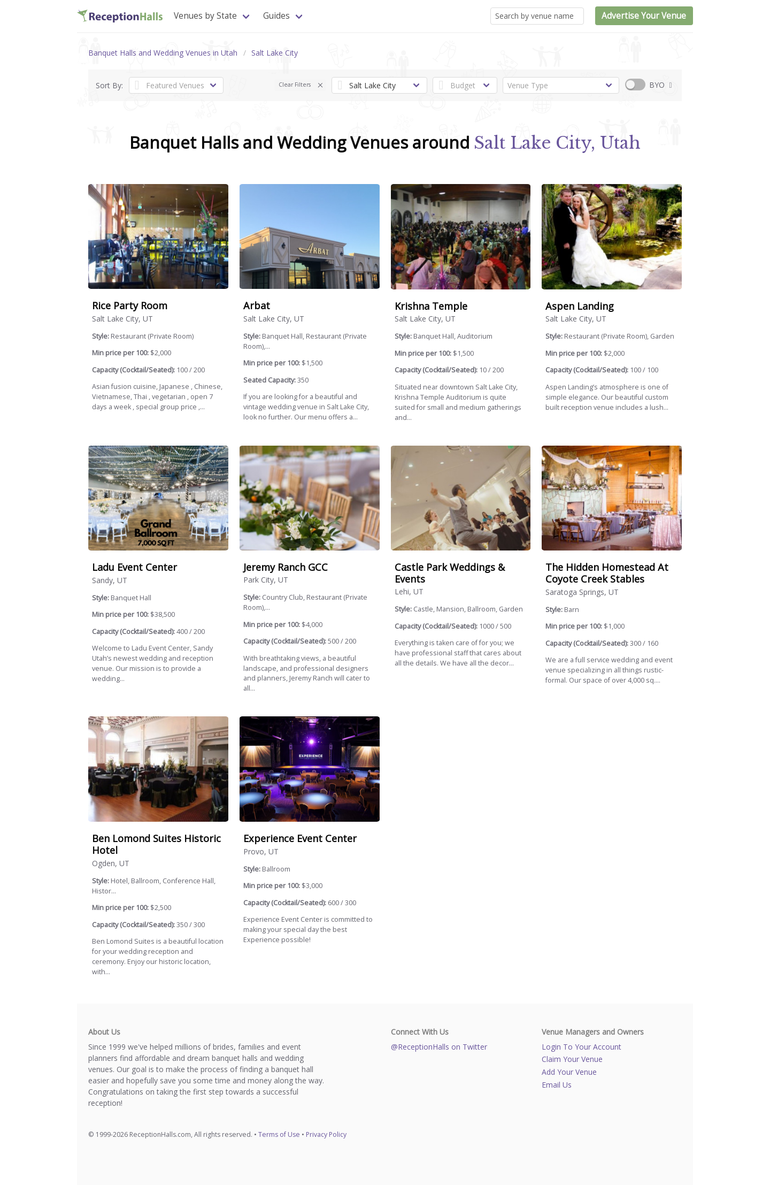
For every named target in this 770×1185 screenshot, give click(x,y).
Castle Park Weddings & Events (450, 573)
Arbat (256, 305)
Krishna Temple (431, 306)
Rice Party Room (129, 305)
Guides (276, 15)
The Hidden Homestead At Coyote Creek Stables (606, 573)
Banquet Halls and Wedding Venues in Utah (162, 53)
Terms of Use (279, 1134)
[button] (320, 85)
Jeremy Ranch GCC (285, 567)
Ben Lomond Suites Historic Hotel (156, 844)
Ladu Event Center (134, 567)
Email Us (557, 1085)
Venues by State (205, 15)
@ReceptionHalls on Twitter (439, 1047)
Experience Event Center (300, 838)
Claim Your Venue (572, 1059)
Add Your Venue (569, 1072)
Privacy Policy (326, 1134)
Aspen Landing (579, 306)
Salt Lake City (274, 53)
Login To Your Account (581, 1047)
